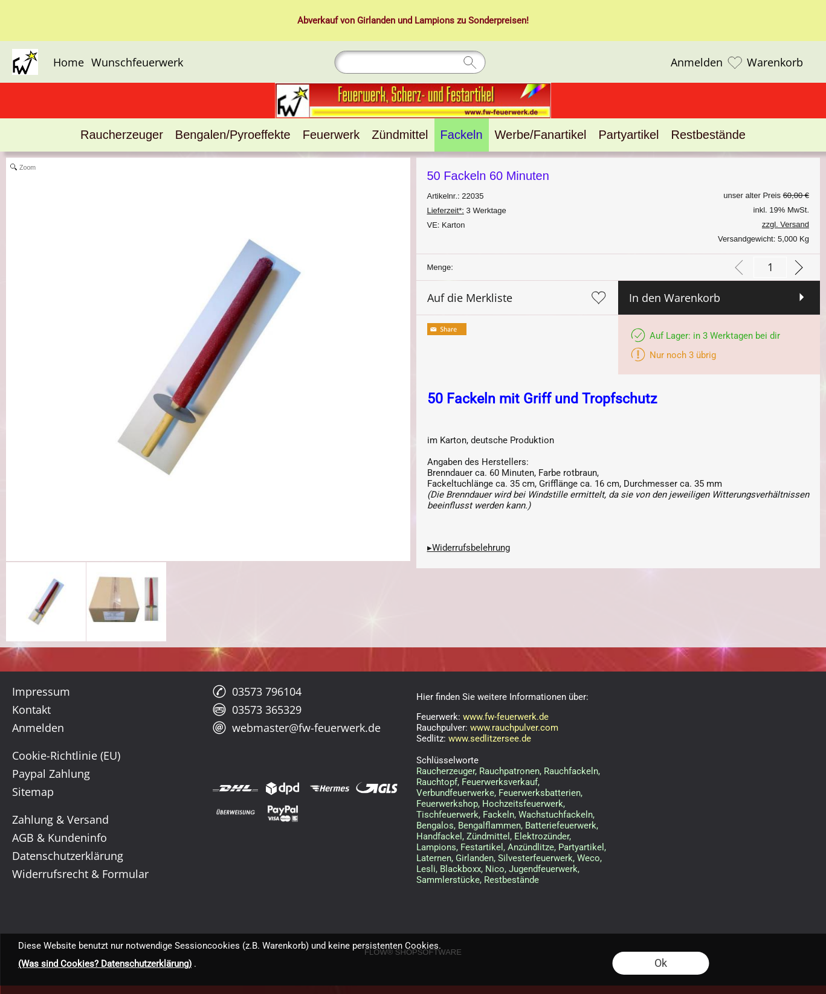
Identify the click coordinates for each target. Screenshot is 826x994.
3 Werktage (466, 210)
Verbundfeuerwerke (455, 792)
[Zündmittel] (400, 135)
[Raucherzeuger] (121, 135)
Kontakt (31, 709)
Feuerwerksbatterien (540, 792)
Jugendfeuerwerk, (544, 869)
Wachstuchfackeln (555, 814)
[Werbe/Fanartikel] (541, 135)
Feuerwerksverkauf (500, 782)
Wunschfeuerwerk (137, 62)
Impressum (41, 691)
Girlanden (376, 20)
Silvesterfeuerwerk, (536, 858)
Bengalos (435, 825)
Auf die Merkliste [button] (469, 297)
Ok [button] (660, 963)
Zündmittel (488, 836)
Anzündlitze (531, 847)
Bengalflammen (489, 825)
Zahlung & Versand (60, 819)
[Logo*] (25, 54)
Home (68, 62)
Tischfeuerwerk (447, 814)
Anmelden (697, 62)
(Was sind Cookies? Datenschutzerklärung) (105, 963)
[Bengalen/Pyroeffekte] (233, 135)
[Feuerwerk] (331, 135)
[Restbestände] (708, 135)
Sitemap (33, 791)
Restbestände (511, 879)
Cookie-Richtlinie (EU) (66, 755)
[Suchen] (410, 62)
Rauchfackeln (571, 771)
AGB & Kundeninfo (59, 837)
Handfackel (439, 836)
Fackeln (498, 814)
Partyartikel (581, 847)
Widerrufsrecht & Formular (80, 874)
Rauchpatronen (509, 771)
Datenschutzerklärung (67, 855)
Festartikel (481, 847)
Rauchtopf (436, 782)
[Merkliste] (735, 62)
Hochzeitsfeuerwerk (522, 803)
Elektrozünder (541, 836)
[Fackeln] (461, 135)
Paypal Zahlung (51, 773)
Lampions (434, 20)
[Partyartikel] (629, 135)
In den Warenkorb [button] (674, 297)
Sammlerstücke (448, 879)
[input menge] (770, 267)
